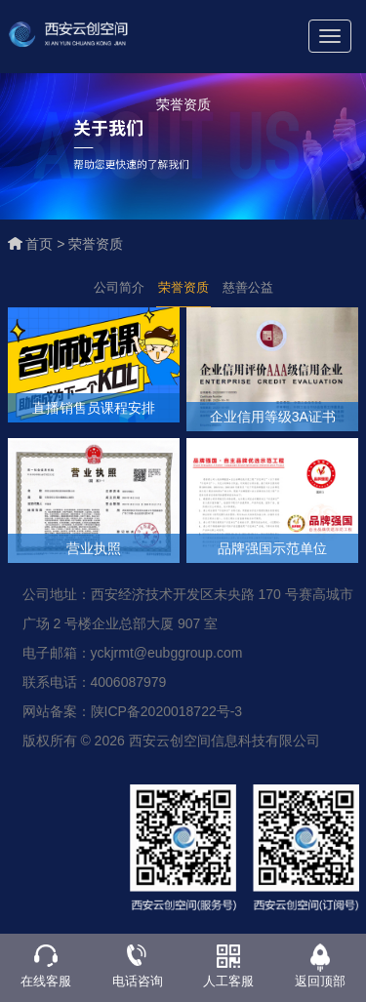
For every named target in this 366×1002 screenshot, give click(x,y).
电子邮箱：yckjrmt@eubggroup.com (132, 653)
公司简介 (119, 287)
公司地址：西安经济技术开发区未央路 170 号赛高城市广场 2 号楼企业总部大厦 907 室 (187, 608)
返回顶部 (320, 981)
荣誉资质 (95, 244)
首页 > (46, 244)
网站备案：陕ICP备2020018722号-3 (132, 711)
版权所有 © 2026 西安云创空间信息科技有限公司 (171, 740)
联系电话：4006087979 (94, 682)
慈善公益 (248, 287)
